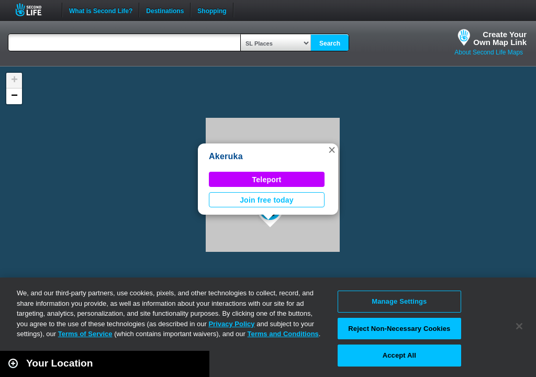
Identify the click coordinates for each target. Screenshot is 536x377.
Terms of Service (85, 334)
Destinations (165, 10)
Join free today (267, 200)
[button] (332, 149)
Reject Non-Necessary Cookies (399, 328)
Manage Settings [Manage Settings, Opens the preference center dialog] (399, 301)
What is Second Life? (100, 10)
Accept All (399, 355)
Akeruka (226, 156)
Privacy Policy (231, 324)
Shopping (211, 10)
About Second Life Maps (488, 52)
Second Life (34, 10)
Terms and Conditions (283, 334)
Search (329, 43)
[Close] (519, 326)
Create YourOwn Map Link (500, 38)
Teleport (267, 179)
